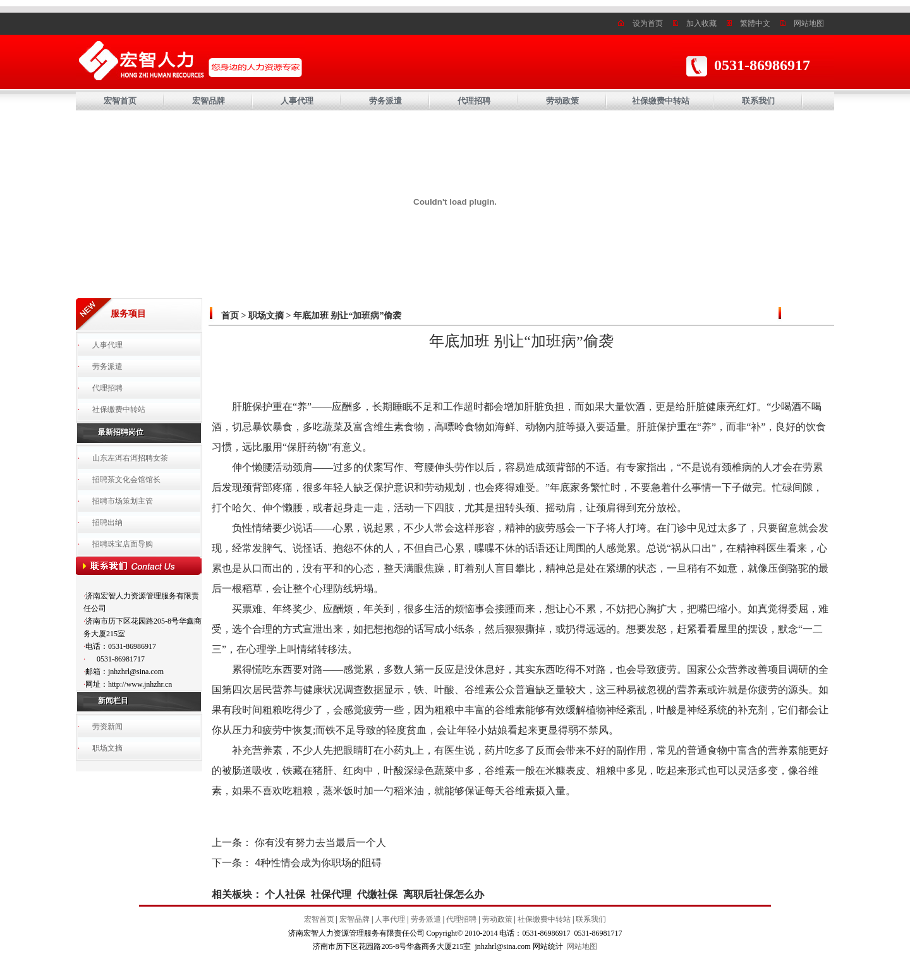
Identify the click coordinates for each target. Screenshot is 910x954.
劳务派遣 (385, 101)
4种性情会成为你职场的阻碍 (318, 862)
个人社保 (285, 894)
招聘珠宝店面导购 (122, 544)
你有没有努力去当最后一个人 (320, 842)
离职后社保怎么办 (443, 894)
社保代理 (331, 894)
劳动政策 (562, 101)
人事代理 (297, 101)
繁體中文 (755, 23)
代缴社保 (377, 894)
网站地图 (809, 23)
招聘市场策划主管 (122, 501)
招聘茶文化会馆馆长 (126, 479)
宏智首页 (120, 101)
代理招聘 (474, 101)
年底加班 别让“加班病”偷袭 (347, 315)
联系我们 (758, 101)
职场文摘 (107, 748)
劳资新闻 (107, 726)
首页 (230, 315)
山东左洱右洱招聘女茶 (130, 458)
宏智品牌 (208, 101)
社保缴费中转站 (660, 101)
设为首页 (648, 23)
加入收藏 (701, 23)
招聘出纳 (107, 522)
